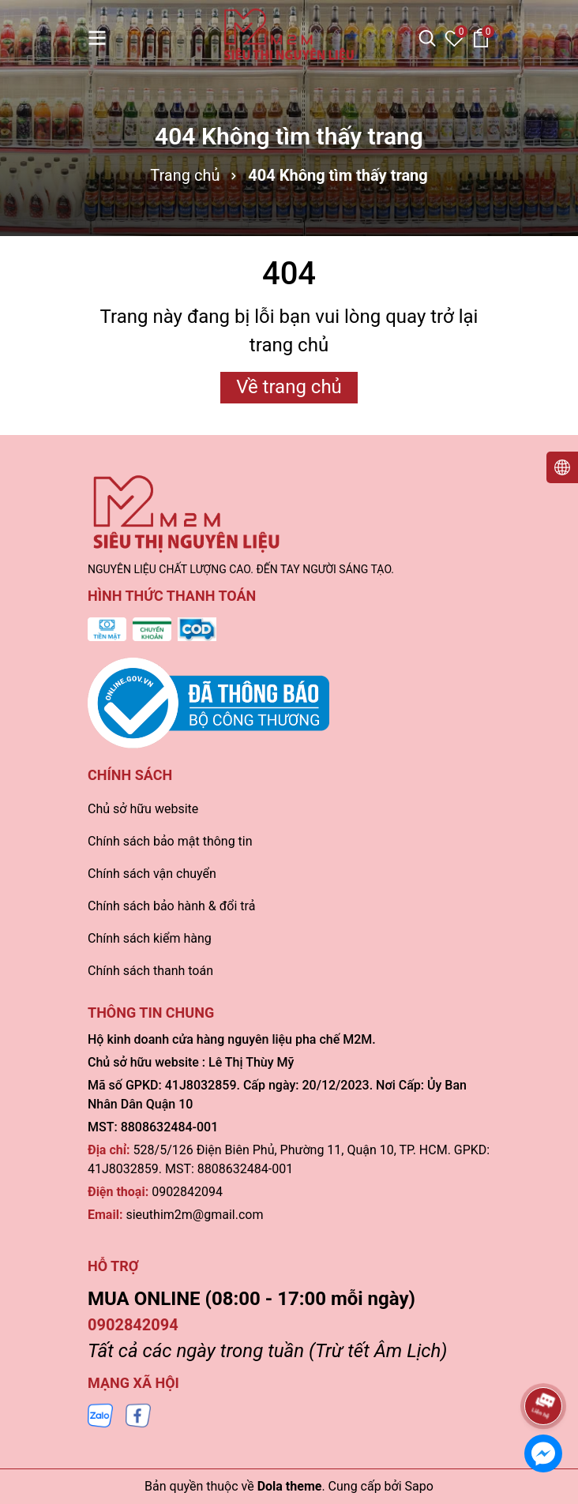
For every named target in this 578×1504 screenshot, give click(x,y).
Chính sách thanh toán (150, 970)
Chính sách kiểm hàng (150, 938)
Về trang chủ (289, 387)
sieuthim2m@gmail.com (194, 1214)
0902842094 (187, 1191)
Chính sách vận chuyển (152, 873)
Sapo (419, 1486)
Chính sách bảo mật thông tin (170, 841)
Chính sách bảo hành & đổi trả (171, 905)
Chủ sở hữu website (143, 808)
